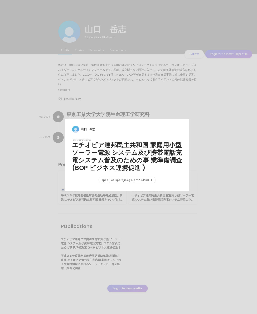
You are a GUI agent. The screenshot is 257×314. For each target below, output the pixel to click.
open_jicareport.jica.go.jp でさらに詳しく (127, 180)
